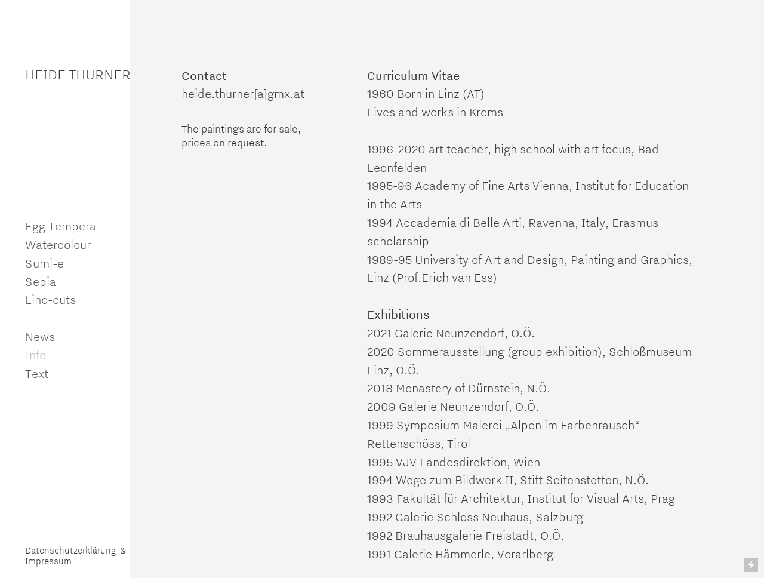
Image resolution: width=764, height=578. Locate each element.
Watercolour (58, 244)
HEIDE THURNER (78, 74)
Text (36, 373)
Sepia (40, 281)
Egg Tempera (60, 226)
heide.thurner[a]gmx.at (242, 93)
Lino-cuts (50, 299)
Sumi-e (44, 263)
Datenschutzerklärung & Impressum (75, 556)
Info (37, 355)
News (40, 336)
